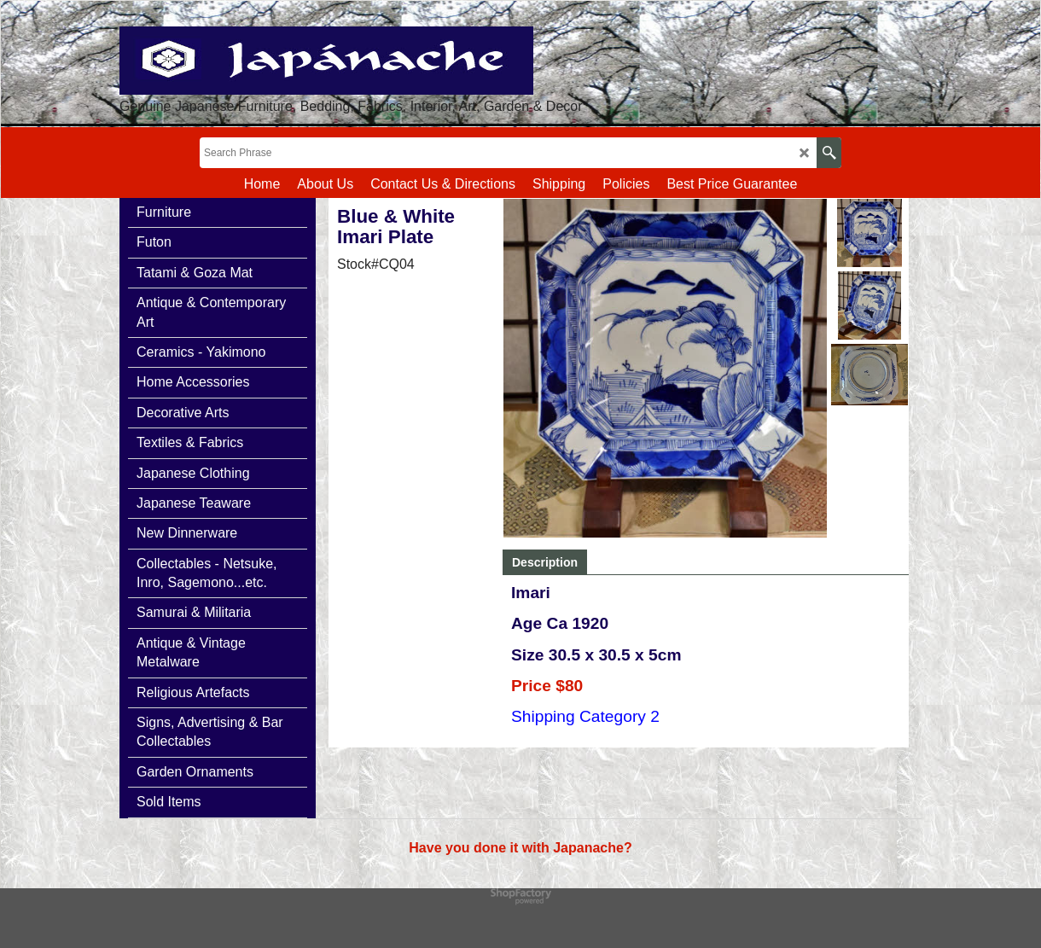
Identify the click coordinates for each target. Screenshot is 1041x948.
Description (545, 562)
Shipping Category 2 (585, 716)
